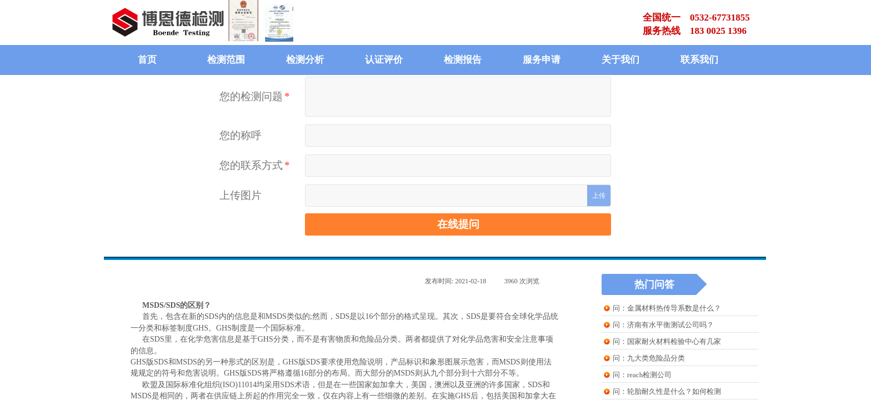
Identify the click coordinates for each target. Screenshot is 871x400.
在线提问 (458, 224)
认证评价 (384, 59)
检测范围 (226, 59)
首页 (147, 59)
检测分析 (305, 59)
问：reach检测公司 (642, 375)
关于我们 (620, 59)
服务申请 (541, 59)
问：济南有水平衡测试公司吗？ (663, 325)
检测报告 (463, 59)
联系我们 (699, 59)
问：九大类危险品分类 (649, 358)
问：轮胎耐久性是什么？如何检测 (667, 391)
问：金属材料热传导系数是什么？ (667, 308)
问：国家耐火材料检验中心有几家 (667, 341)
